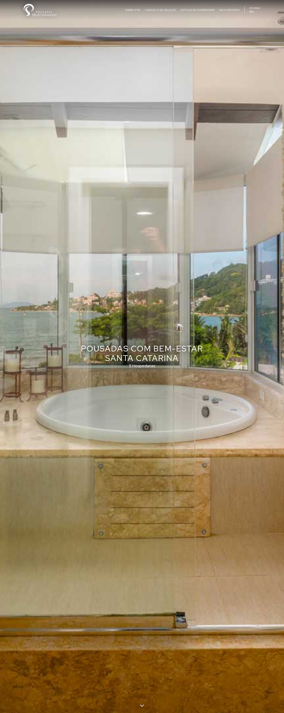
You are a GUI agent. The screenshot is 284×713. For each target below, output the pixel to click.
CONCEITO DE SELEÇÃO (160, 10)
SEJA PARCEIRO (230, 10)
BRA (251, 11)
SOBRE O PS (132, 10)
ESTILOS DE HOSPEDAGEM (198, 10)
